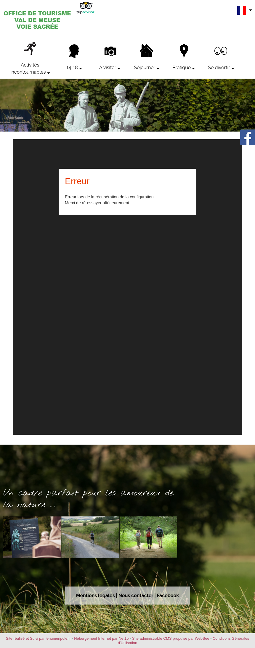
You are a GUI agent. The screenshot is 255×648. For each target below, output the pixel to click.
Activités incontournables (28, 68)
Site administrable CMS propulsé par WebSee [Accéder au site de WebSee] (170, 638)
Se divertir (219, 67)
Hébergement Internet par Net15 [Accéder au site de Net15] (101, 638)
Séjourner (144, 67)
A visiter (107, 67)
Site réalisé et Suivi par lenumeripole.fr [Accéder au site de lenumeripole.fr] (38, 638)
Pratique (181, 67)
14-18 (72, 67)
